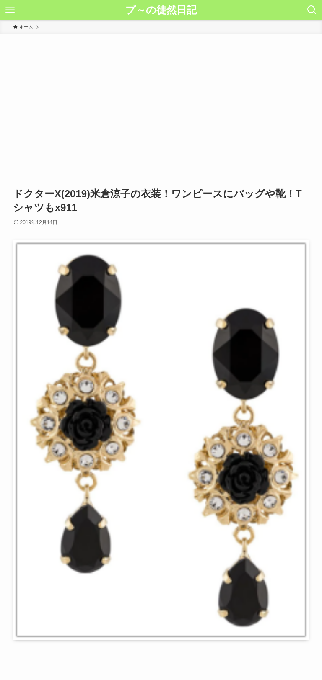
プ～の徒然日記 (161, 10)
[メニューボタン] (10, 10)
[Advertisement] (161, 97)
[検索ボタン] (312, 10)
